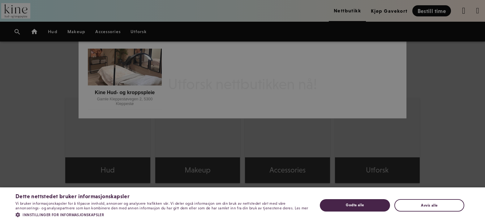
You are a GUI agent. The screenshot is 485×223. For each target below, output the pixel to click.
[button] (162, 214)
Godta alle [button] (355, 205)
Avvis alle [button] (429, 205)
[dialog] (242, 111)
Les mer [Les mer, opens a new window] (301, 208)
